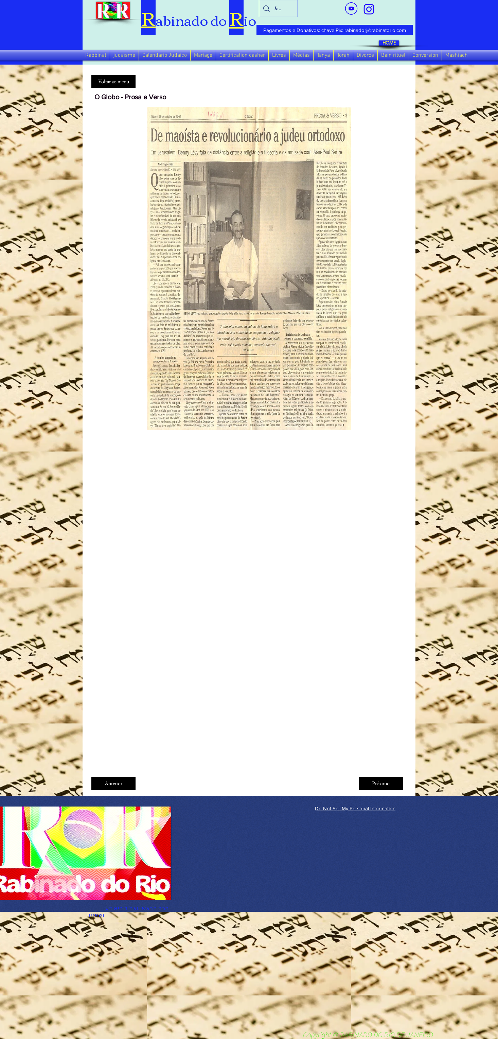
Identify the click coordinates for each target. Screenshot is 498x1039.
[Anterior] (113, 783)
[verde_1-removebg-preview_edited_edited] (369, 9)
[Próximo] (380, 783)
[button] (96, 55)
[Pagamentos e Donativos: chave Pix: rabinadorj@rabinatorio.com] (334, 30)
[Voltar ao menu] (113, 81)
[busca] (278, 8)
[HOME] (389, 43)
